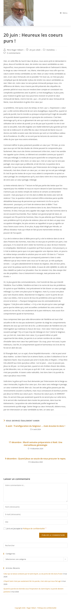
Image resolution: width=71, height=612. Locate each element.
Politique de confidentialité (34, 530)
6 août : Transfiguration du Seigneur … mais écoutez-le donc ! (35, 427)
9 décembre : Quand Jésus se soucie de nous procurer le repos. (35, 460)
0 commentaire (13, 54)
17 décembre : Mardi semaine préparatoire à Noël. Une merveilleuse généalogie (35, 445)
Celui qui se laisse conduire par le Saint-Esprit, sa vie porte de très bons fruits (33, 575)
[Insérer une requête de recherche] (35, 546)
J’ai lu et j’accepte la (25, 530)
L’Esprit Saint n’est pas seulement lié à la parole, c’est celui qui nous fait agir (32, 583)
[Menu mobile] (63, 13)
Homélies (50, 51)
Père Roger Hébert (15, 51)
